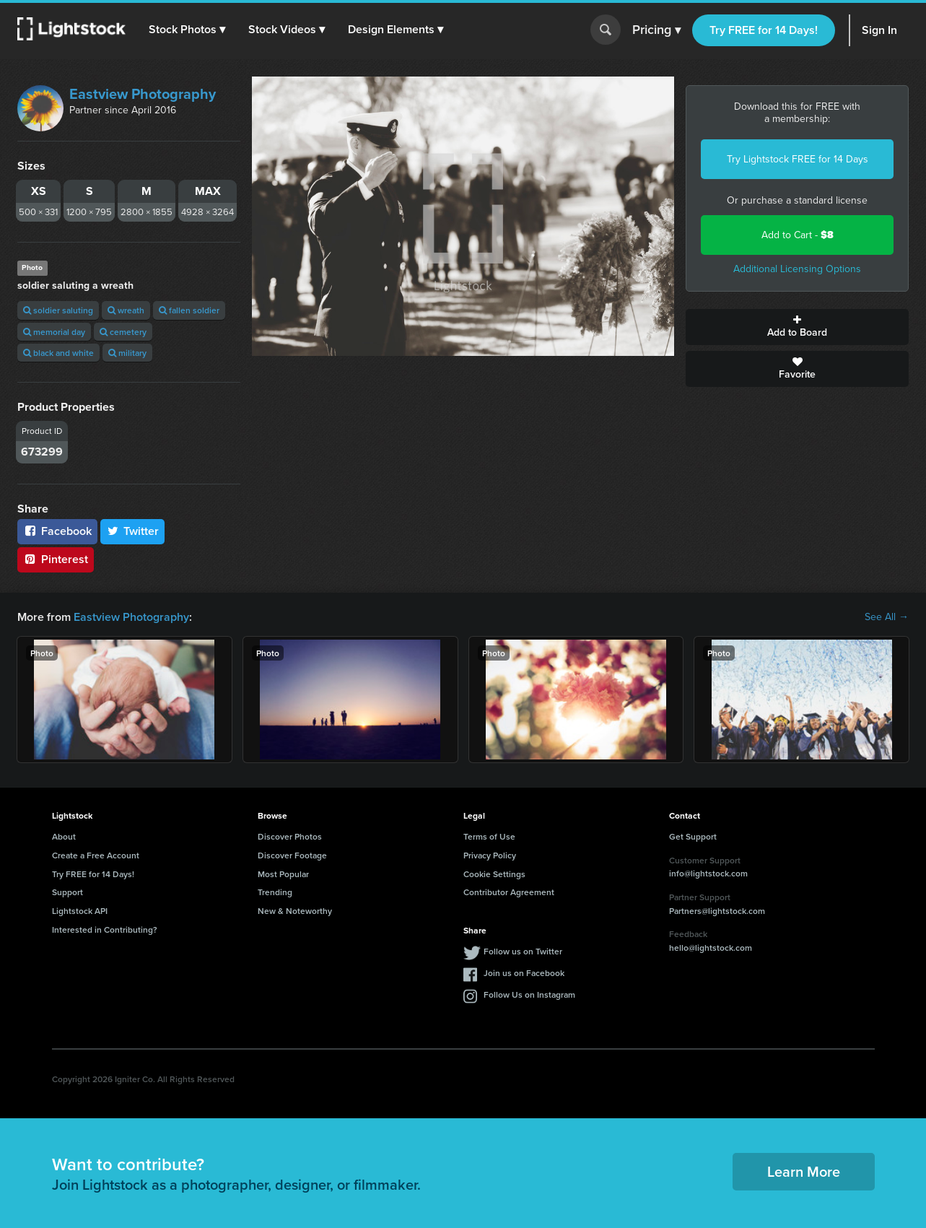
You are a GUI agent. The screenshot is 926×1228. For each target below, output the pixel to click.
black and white (58, 353)
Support (67, 892)
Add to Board (797, 327)
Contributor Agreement (508, 892)
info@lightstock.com (708, 873)
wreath (126, 310)
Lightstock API (80, 911)
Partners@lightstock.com (717, 911)
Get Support (693, 836)
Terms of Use (489, 836)
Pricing (656, 30)
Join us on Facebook (524, 973)
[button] (187, 29)
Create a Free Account (95, 855)
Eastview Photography (142, 94)
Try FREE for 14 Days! (763, 30)
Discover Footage (292, 855)
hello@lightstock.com (710, 947)
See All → (887, 617)
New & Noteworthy (295, 911)
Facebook (57, 531)
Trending (275, 892)
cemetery (123, 332)
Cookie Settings (494, 874)
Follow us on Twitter (523, 951)
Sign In (879, 30)
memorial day (54, 332)
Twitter (133, 531)
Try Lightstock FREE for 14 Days (797, 159)
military (127, 353)
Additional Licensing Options (797, 268)
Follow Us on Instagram (529, 994)
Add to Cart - (797, 235)
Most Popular (283, 874)
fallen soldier (189, 310)
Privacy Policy (489, 855)
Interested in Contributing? (104, 929)
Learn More (803, 1171)
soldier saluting (58, 310)
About (64, 836)
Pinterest (55, 559)
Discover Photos (290, 836)
